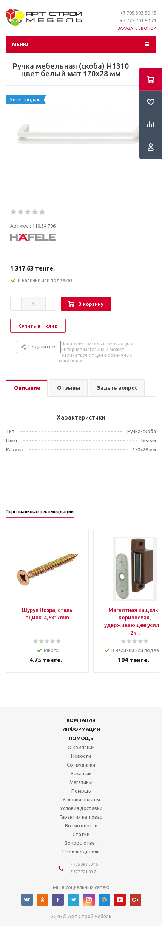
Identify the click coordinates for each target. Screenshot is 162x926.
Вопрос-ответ (81, 842)
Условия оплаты (81, 799)
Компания (81, 720)
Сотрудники (81, 764)
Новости (81, 756)
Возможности (81, 825)
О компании (81, 747)
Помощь (81, 738)
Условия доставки (81, 808)
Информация (81, 729)
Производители (81, 851)
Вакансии (81, 773)
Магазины (81, 782)
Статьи (81, 834)
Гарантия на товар (81, 816)
